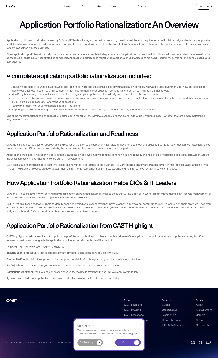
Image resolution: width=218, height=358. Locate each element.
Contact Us (202, 325)
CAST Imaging (132, 310)
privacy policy (131, 334)
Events (166, 305)
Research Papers (171, 320)
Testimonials (169, 315)
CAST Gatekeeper (134, 315)
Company (142, 6)
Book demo (204, 7)
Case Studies (98, 6)
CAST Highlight (133, 305)
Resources (127, 6)
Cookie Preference (63, 343)
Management (204, 310)
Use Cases (82, 6)
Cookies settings (87, 342)
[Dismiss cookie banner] (140, 324)
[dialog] (109, 334)
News (199, 320)
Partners (113, 6)
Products (68, 6)
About (199, 305)
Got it (124, 342)
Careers (200, 315)
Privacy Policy (45, 343)
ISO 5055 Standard (173, 325)
